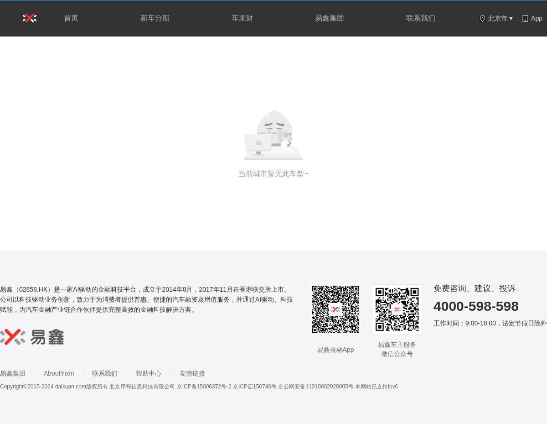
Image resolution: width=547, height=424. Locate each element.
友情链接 (192, 373)
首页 (71, 18)
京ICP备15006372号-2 (204, 386)
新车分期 (155, 18)
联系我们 (420, 18)
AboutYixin (59, 373)
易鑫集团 (329, 18)
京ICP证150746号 (255, 386)
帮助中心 (148, 373)
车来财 (242, 18)
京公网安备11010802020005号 (315, 386)
